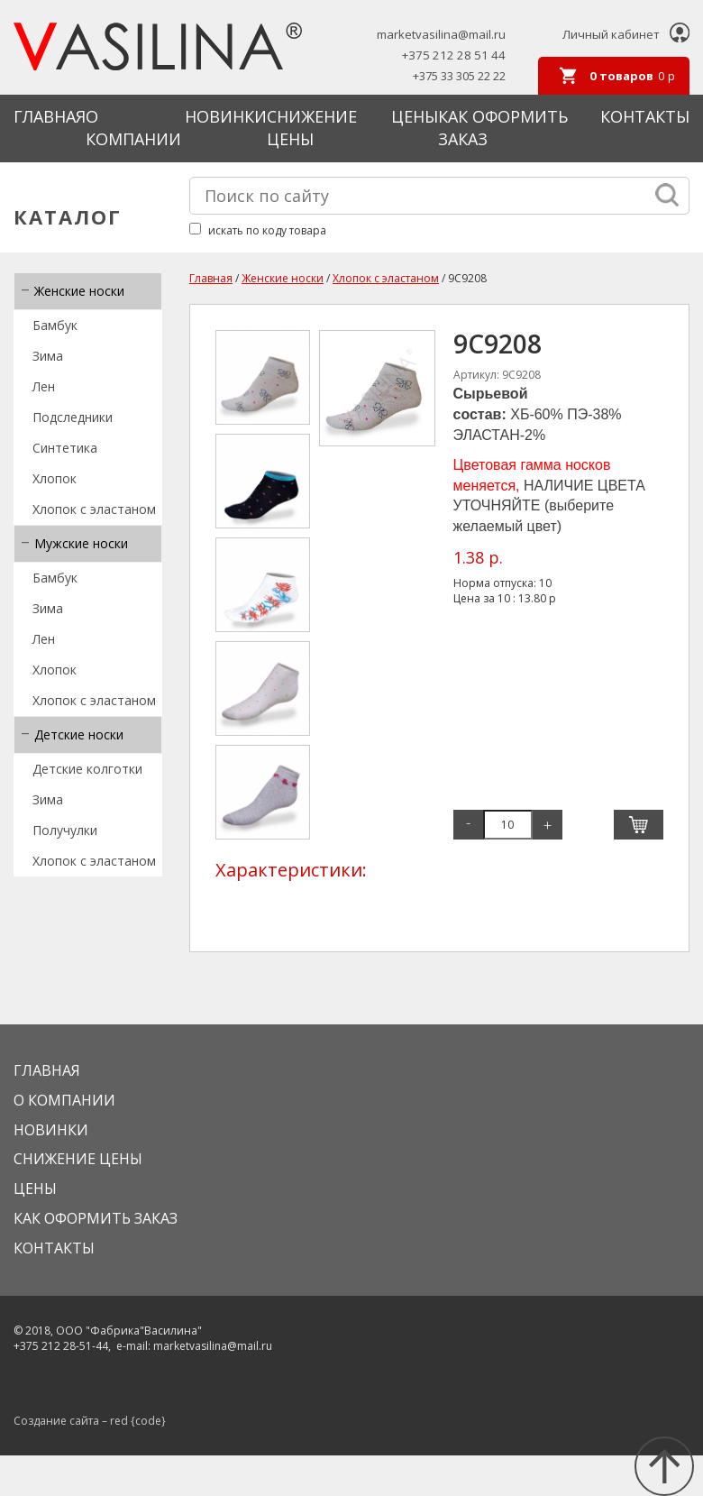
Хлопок (54, 478)
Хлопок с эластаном (94, 509)
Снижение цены (312, 128)
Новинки (226, 116)
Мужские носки (81, 543)
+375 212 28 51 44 (454, 55)
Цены (414, 116)
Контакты (644, 116)
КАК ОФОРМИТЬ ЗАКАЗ (96, 1218)
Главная (50, 116)
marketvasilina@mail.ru (441, 35)
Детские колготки (87, 768)
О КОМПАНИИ (133, 128)
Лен (43, 386)
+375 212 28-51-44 (61, 1346)
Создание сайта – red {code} (90, 1420)
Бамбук (55, 325)
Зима (47, 355)
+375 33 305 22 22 (459, 76)
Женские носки (79, 290)
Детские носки (78, 734)
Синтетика (64, 447)
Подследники (72, 417)
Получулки (64, 830)
